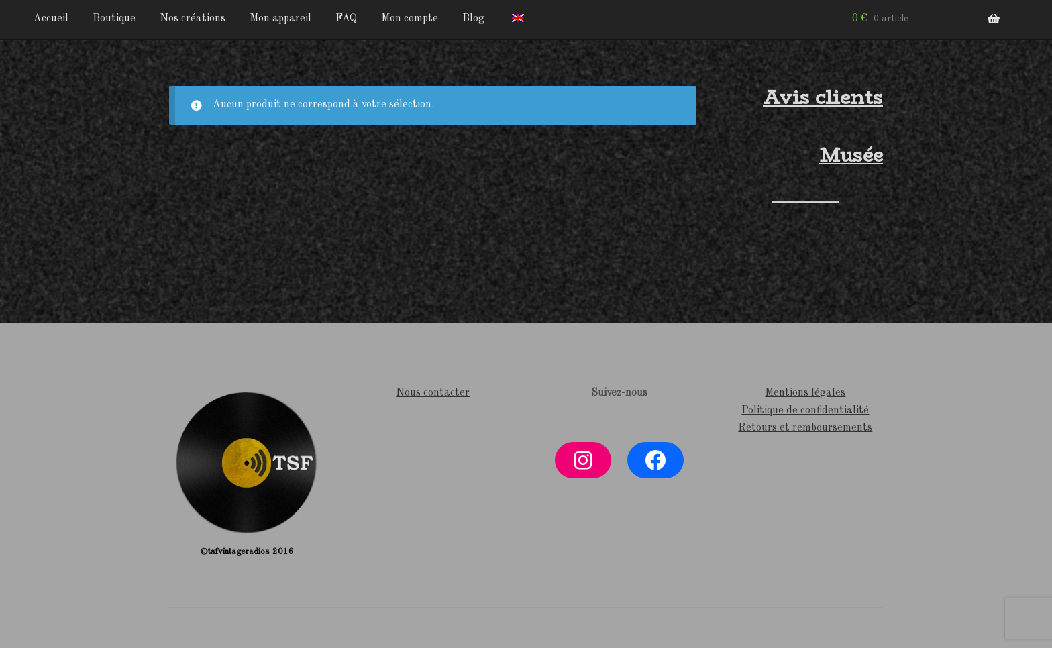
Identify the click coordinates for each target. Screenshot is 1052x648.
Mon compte (409, 18)
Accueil (51, 18)
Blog (473, 18)
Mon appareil (280, 18)
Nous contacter (433, 393)
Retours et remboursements (805, 428)
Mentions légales (805, 393)
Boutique (114, 18)
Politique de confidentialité (805, 410)
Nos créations (192, 18)
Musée (851, 155)
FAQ (346, 18)
